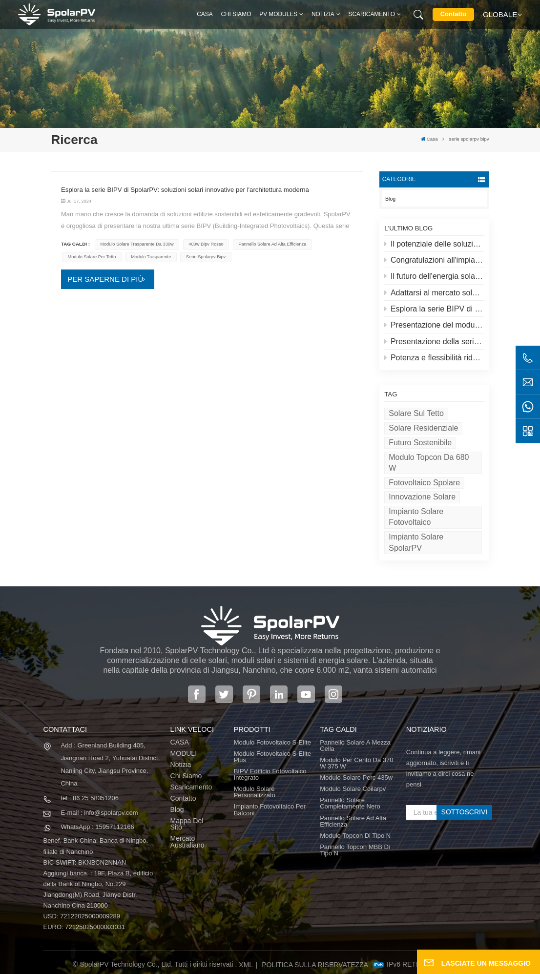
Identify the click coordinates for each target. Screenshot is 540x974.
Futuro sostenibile (420, 442)
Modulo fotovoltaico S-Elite (272, 742)
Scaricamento (372, 14)
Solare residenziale (423, 428)
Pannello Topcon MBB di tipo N (355, 850)
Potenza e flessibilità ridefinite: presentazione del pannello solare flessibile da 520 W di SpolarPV (434, 357)
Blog (390, 199)
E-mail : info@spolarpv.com (99, 812)
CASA (179, 742)
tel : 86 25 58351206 (90, 798)
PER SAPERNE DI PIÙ (105, 279)
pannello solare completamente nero (350, 803)
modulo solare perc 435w (356, 777)
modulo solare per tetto (92, 256)
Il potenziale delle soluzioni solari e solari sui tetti (434, 244)
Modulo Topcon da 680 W (429, 462)
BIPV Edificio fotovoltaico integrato (270, 774)
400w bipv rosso (205, 244)
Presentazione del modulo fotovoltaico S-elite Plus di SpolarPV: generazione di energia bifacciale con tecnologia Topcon (434, 325)
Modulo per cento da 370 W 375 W (356, 763)
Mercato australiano (187, 841)
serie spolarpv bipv (206, 256)
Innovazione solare (422, 497)
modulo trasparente (151, 256)
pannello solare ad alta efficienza (272, 244)
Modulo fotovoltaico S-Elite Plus (272, 756)
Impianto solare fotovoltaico (416, 516)
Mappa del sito (187, 824)
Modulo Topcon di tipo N (355, 835)
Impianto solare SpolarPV (416, 542)
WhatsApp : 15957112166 (97, 826)
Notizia (323, 14)
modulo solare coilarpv (353, 789)
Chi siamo (236, 14)
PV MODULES (278, 14)
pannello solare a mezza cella (355, 745)
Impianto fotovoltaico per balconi (270, 809)
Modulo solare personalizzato (254, 792)
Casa (204, 14)
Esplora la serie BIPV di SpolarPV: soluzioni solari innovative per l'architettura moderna (434, 309)
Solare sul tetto (416, 413)
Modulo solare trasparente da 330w (136, 244)
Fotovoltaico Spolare (424, 482)
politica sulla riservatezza (315, 965)
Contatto (453, 14)
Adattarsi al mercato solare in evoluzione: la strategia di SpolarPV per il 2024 (434, 293)
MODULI (183, 753)
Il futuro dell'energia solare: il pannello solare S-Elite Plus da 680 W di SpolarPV (434, 276)
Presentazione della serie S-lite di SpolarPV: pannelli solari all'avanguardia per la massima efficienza (434, 341)
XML (246, 965)
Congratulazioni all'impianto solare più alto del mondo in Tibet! (434, 260)
